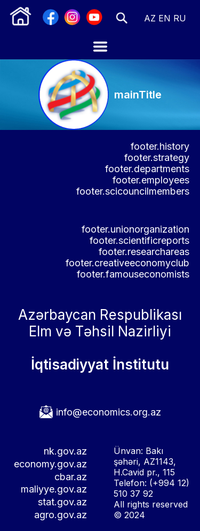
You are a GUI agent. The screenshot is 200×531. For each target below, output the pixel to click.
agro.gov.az (60, 514)
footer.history (160, 146)
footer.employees (151, 180)
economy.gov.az (50, 464)
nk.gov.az (65, 451)
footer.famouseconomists (133, 274)
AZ (150, 18)
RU (179, 18)
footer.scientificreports (139, 240)
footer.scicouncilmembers (132, 191)
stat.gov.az (62, 501)
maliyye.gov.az (54, 489)
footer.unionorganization (135, 229)
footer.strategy (156, 157)
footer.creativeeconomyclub (127, 262)
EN (164, 18)
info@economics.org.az (108, 412)
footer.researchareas (144, 251)
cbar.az (70, 476)
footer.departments (147, 168)
